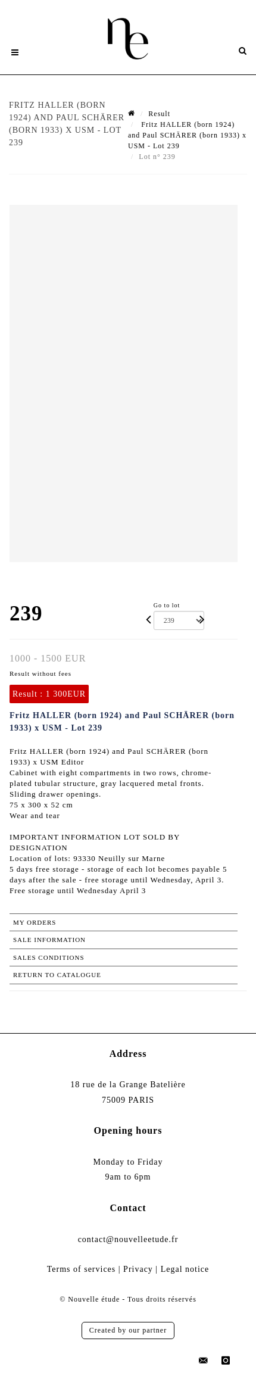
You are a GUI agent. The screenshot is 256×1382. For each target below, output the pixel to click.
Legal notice (185, 1269)
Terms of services (81, 1269)
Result (159, 114)
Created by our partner (128, 1330)
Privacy (138, 1269)
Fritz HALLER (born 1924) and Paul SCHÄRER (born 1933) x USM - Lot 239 (187, 135)
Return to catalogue (57, 974)
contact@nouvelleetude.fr (128, 1239)
